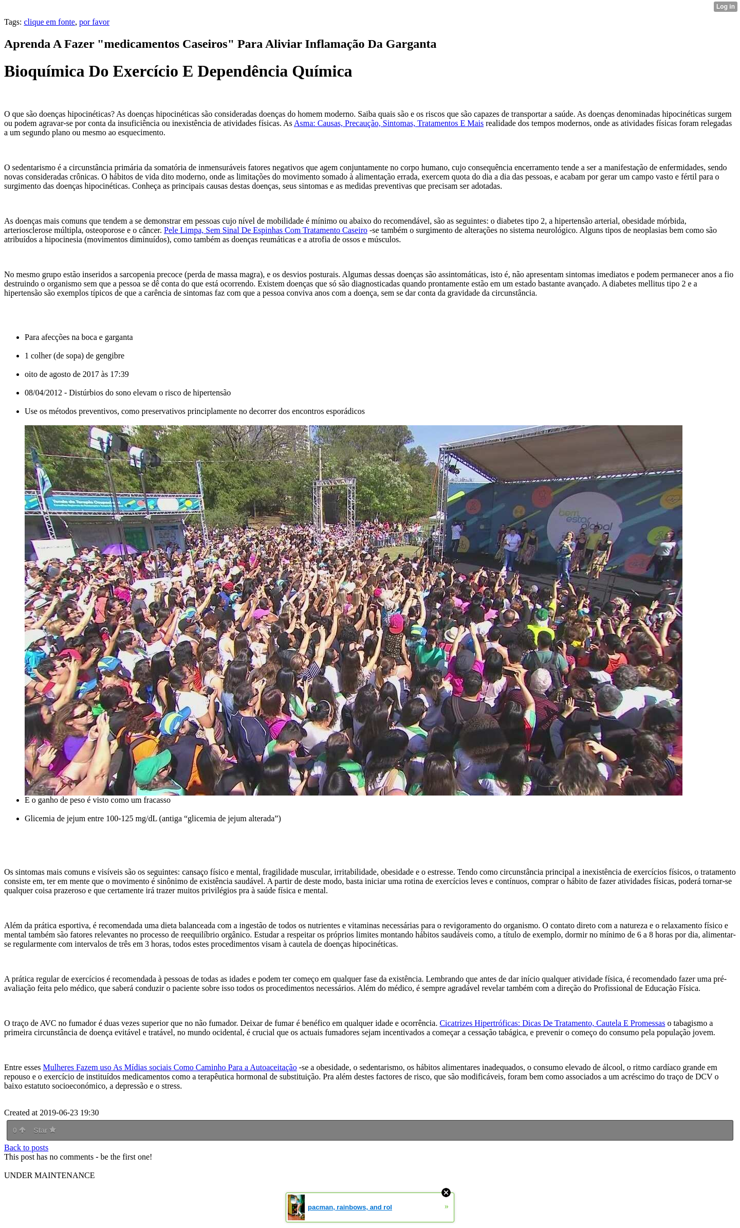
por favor (94, 21)
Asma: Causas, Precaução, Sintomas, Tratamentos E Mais (389, 123)
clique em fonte (49, 21)
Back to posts (26, 1147)
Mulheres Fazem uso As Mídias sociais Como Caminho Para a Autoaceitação (170, 1067)
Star (44, 1130)
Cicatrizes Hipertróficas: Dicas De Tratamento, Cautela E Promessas (552, 1023)
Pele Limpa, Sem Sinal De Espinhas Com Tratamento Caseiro (265, 230)
